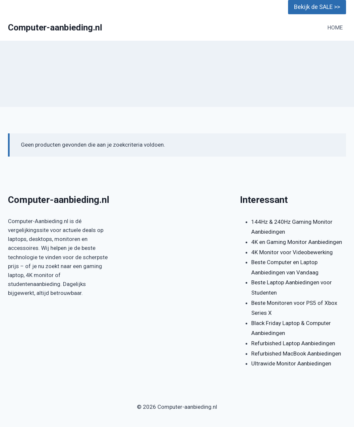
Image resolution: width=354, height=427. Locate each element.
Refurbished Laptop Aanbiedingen (293, 343)
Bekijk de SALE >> (317, 6)
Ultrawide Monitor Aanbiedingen (291, 363)
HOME (335, 27)
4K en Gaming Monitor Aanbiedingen (296, 242)
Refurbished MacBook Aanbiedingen (296, 353)
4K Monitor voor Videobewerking (292, 252)
